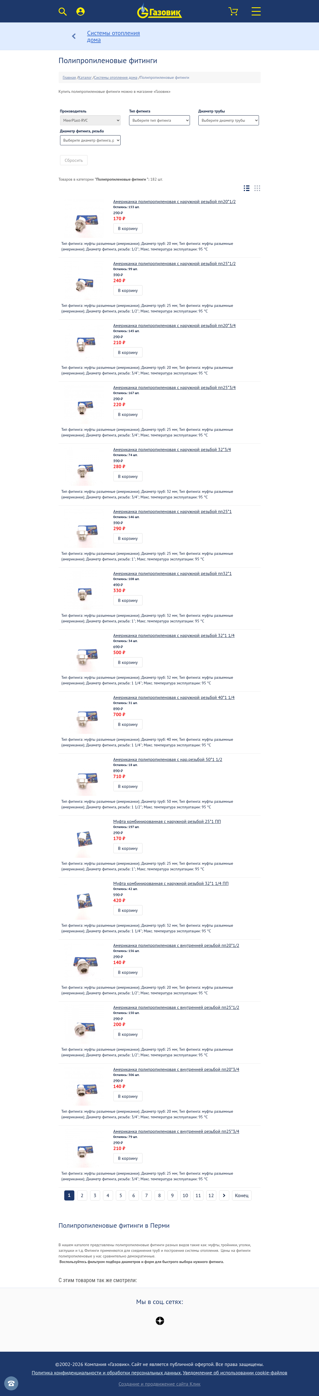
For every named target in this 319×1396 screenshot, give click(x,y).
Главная (69, 77)
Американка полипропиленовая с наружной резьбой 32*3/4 (172, 449)
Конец (242, 1195)
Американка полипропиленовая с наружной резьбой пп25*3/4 (174, 387)
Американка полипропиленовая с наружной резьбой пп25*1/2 (174, 263)
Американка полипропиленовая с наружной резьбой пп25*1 (172, 511)
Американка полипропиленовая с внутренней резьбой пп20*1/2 (176, 945)
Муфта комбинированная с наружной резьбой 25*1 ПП (167, 821)
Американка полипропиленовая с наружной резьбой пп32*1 (172, 573)
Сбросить (74, 160)
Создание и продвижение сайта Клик (159, 1384)
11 (198, 1195)
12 (211, 1195)
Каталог (84, 77)
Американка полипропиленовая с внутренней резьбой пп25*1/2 (176, 1007)
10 (185, 1195)
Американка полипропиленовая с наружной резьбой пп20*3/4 (174, 325)
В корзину (128, 228)
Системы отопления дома (115, 77)
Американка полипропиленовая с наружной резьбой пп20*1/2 (174, 201)
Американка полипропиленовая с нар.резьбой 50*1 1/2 (167, 759)
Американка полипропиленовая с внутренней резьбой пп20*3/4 (176, 1069)
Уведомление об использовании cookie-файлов (235, 1372)
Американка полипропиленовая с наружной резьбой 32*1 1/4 (174, 635)
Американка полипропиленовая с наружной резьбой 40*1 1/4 (174, 697)
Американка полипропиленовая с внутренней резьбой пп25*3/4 (176, 1131)
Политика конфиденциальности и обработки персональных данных (106, 1372)
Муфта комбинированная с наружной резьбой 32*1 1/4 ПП (171, 883)
